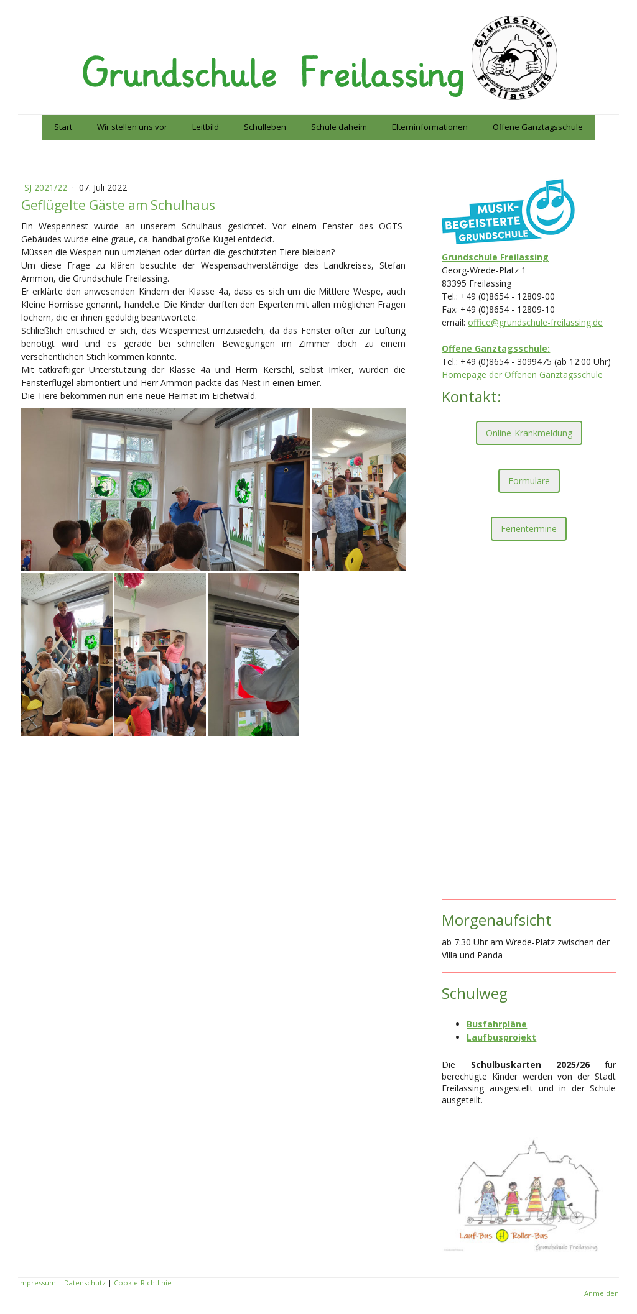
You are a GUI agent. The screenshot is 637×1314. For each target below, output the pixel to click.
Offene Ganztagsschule (538, 126)
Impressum (37, 1282)
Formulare (529, 481)
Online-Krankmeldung (529, 433)
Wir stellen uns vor (132, 126)
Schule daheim (339, 126)
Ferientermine (529, 529)
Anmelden (601, 1293)
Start (63, 126)
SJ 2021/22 (47, 187)
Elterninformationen (430, 126)
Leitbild (205, 126)
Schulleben (265, 126)
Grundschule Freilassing (495, 257)
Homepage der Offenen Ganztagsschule (522, 374)
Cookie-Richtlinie (143, 1282)
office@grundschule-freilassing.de (535, 322)
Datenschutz (85, 1282)
